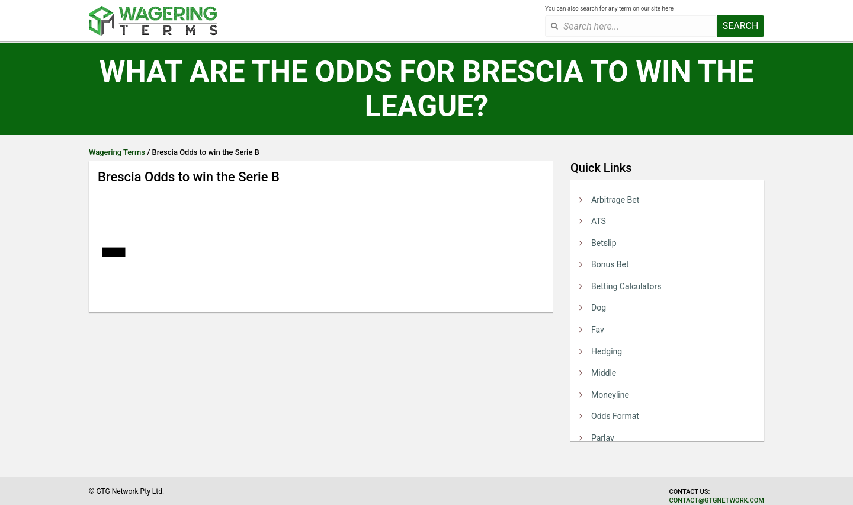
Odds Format (615, 416)
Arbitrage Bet (615, 199)
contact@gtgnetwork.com (716, 500)
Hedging (606, 351)
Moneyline (610, 394)
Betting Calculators (626, 286)
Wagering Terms (117, 152)
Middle (603, 373)
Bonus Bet (610, 264)
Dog (598, 307)
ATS (598, 221)
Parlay (602, 438)
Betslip (604, 243)
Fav (597, 329)
